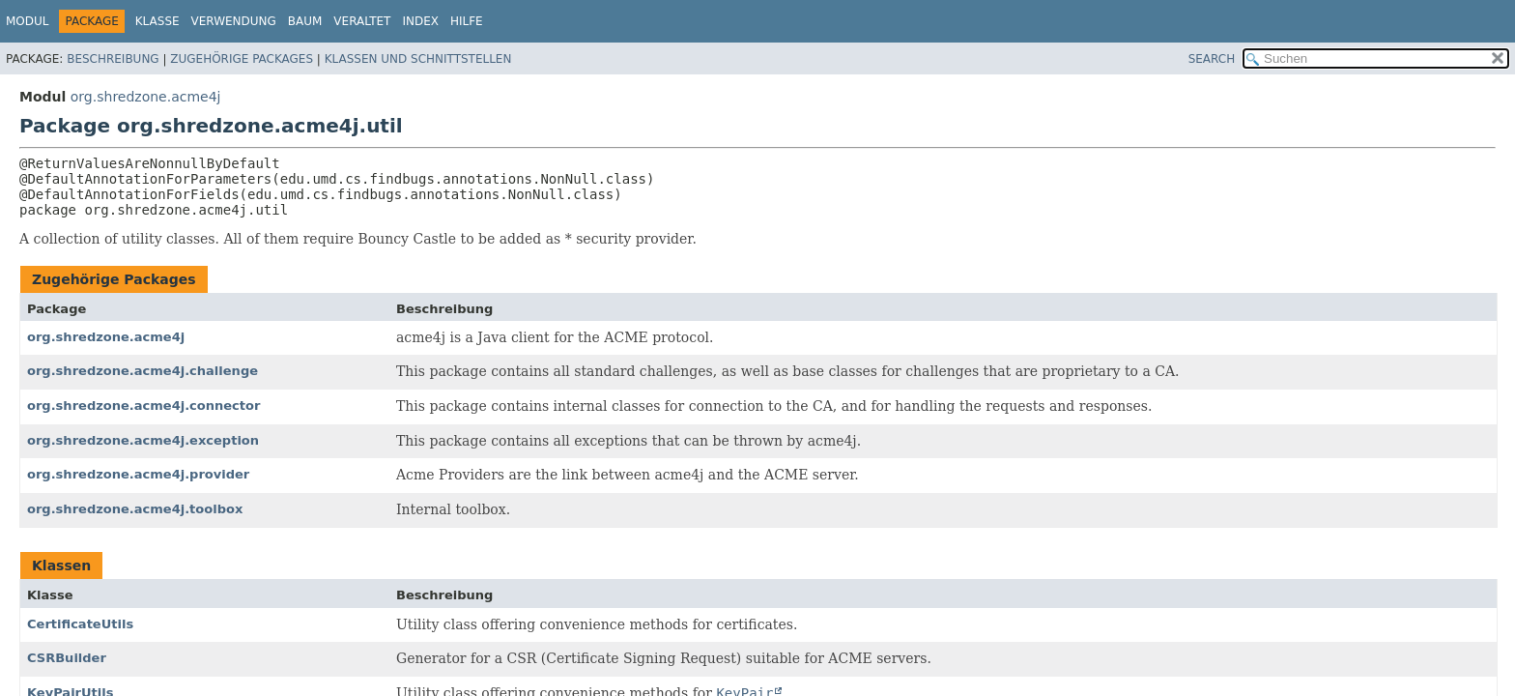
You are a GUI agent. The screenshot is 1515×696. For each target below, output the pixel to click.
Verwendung (233, 21)
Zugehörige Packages (241, 59)
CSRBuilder (66, 658)
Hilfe (466, 21)
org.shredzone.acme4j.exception (143, 440)
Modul (27, 21)
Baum (305, 21)
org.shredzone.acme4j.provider (138, 474)
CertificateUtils (80, 624)
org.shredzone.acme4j (146, 96)
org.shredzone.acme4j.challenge (142, 370)
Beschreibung (112, 59)
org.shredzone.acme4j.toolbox (135, 509)
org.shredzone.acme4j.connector (143, 405)
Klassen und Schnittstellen (418, 59)
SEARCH (1212, 59)
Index (420, 21)
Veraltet (361, 21)
